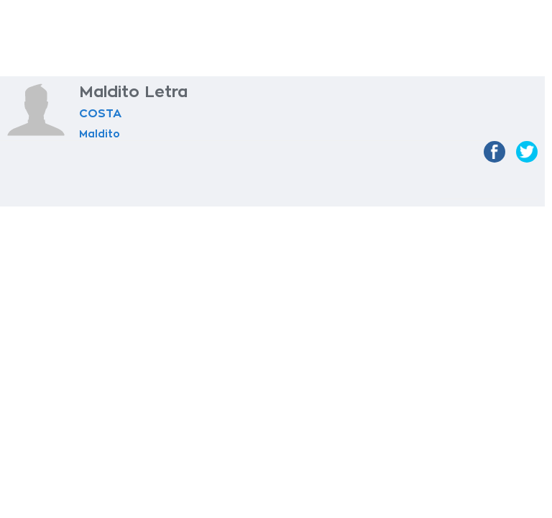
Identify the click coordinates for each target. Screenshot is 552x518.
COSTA (100, 113)
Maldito (99, 134)
